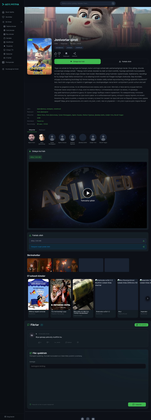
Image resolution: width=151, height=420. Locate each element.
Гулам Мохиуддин (65, 115)
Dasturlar (8, 54)
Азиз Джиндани (42, 112)
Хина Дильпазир (52, 115)
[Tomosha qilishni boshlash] (88, 195)
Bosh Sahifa (8, 12)
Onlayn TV (8, 50)
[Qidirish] (113, 3)
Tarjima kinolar (10, 26)
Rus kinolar (9, 34)
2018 (56, 43)
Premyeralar (8, 62)
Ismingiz (32, 362)
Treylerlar (8, 46)
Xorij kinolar (9, 30)
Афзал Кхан (41, 115)
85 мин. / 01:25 (75, 43)
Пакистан (64, 43)
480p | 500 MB (35, 157)
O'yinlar (7, 58)
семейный (79, 47)
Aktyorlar (32, 130)
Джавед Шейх (99, 115)
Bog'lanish (9, 417)
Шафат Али (109, 115)
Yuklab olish (125, 61)
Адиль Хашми (77, 115)
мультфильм (59, 47)
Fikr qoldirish (141, 325)
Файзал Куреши (88, 115)
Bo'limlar (12, 22)
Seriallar (8, 38)
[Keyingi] (147, 298)
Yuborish (137, 404)
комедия (69, 47)
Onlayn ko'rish (77, 61)
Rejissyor (42, 130)
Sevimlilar (7, 17)
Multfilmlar (8, 42)
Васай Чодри (118, 115)
